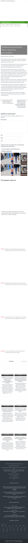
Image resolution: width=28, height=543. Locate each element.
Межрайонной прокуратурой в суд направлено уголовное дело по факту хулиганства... (7, 410)
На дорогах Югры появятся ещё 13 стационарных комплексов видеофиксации (7, 101)
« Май (14, 533)
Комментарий (4, 119)
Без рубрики (7, 24)
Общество (12, 24)
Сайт (2, 140)
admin (13, 56)
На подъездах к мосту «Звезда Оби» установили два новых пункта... (20, 410)
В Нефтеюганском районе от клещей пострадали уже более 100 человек (20, 438)
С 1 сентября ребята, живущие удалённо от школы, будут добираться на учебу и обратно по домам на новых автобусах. (14, 516)
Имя (2, 135)
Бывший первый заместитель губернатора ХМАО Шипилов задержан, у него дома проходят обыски (14, 508)
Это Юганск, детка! (5, 22)
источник (10, 90)
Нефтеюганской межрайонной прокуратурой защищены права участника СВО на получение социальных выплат (14, 493)
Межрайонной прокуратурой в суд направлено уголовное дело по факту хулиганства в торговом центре (14, 497)
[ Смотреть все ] (24, 361)
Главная (2, 24)
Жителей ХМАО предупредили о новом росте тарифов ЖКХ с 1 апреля (14, 512)
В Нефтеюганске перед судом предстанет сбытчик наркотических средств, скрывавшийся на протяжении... (7, 380)
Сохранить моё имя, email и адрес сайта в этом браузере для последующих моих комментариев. (12, 145)
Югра (7, 95)
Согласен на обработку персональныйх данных (11, 149)
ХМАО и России (17, 24)
